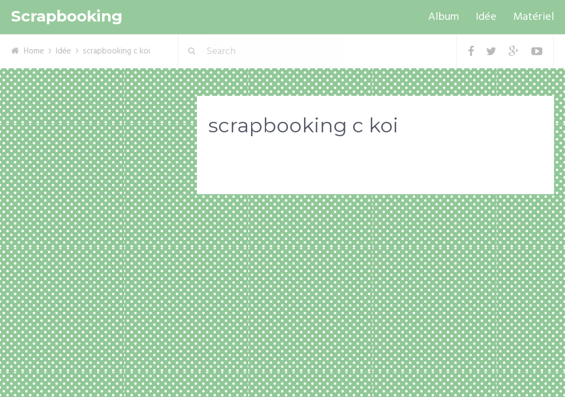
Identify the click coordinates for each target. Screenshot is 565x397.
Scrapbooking (66, 16)
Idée (486, 17)
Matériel (533, 17)
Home (34, 51)
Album (443, 17)
